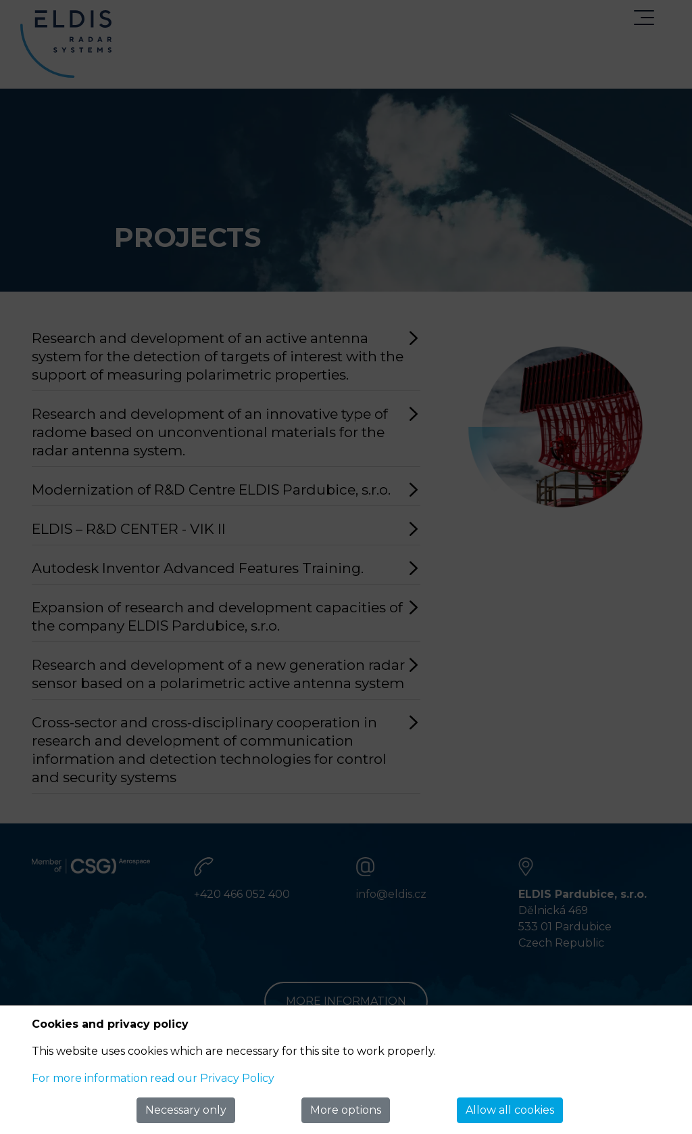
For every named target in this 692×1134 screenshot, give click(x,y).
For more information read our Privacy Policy (153, 1078)
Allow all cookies (510, 1110)
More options (345, 1110)
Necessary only (185, 1110)
